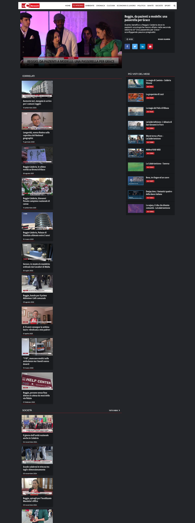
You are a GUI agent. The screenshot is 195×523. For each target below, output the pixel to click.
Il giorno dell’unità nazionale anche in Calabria (35, 427)
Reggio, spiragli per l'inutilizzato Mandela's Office (36, 490)
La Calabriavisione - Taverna (157, 163)
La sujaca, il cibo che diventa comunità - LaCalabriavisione (158, 206)
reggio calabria (164, 39)
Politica (141, 6)
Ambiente (89, 6)
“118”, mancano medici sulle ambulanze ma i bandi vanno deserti (35, 353)
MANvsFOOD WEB (153, 149)
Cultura (111, 6)
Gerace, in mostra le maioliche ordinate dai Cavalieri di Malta (35, 258)
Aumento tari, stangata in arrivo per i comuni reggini (36, 102)
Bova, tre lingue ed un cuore (157, 177)
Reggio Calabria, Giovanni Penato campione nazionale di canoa (37, 196)
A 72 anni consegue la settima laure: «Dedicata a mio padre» (35, 320)
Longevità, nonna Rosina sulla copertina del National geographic (37, 133)
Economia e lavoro (126, 6)
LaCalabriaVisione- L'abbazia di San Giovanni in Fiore (159, 123)
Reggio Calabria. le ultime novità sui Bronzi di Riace (36, 164)
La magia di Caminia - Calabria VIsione (158, 81)
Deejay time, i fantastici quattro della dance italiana (159, 193)
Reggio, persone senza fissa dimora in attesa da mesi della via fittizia (37, 387)
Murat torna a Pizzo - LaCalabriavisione (154, 137)
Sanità (150, 6)
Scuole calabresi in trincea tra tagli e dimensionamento (37, 458)
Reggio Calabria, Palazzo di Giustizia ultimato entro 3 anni (35, 227)
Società (159, 6)
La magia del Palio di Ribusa (157, 108)
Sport (167, 6)
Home (67, 6)
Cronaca (100, 6)
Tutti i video (114, 401)
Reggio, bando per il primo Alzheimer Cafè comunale (34, 289)
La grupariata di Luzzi (155, 94)
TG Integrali (78, 5)
